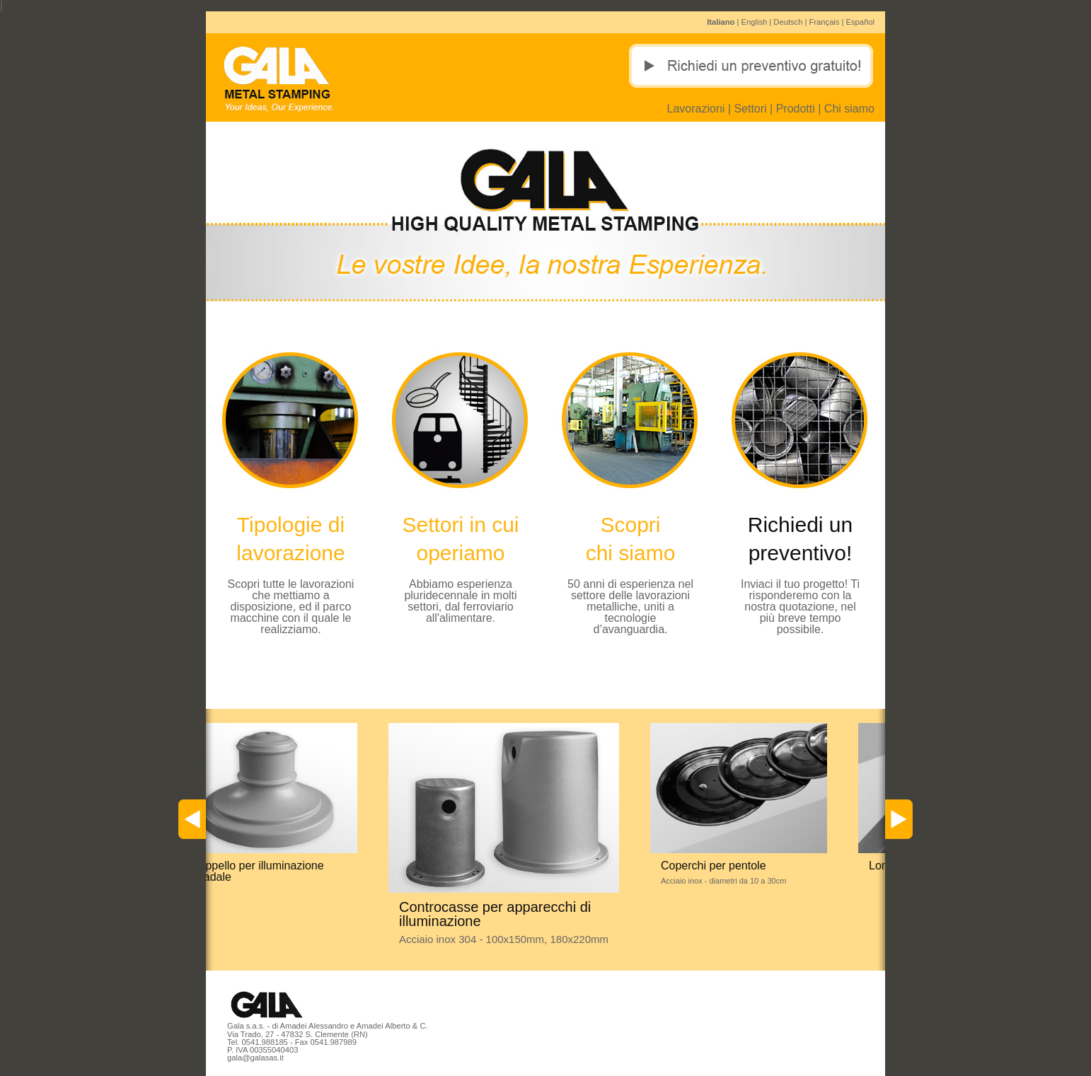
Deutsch (787, 22)
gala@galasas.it (255, 1057)
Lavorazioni (696, 109)
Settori (750, 109)
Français (824, 22)
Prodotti (795, 109)
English (754, 22)
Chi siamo (849, 109)
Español (860, 22)
